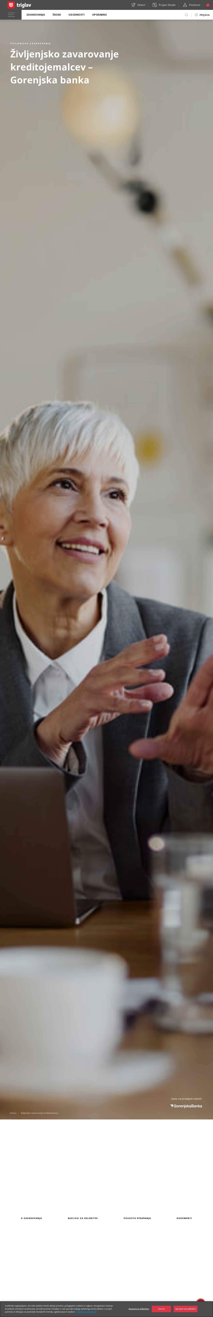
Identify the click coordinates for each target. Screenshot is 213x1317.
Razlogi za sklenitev (83, 1218)
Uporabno (99, 14)
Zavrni (161, 1308)
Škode (57, 14)
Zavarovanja (35, 14)
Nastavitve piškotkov (139, 1308)
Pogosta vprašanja (137, 1218)
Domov (13, 1113)
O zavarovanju (31, 1218)
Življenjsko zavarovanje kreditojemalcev (39, 1113)
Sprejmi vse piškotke (185, 1308)
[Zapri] (208, 1308)
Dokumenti (184, 1218)
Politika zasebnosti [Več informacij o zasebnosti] (86, 1311)
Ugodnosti (76, 14)
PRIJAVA (205, 15)
